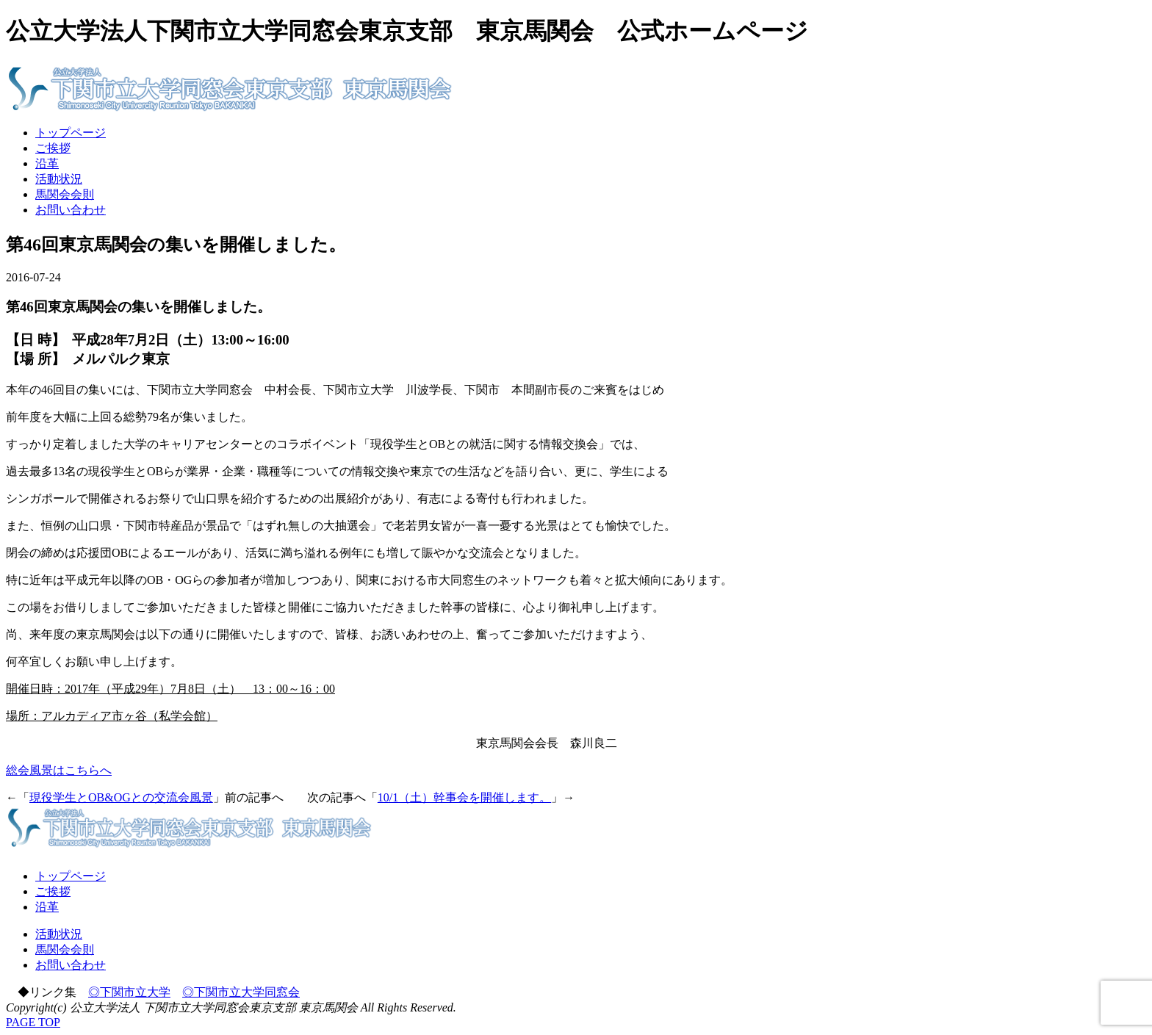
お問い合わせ (70, 209)
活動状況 (58, 179)
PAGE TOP (33, 1022)
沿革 (47, 163)
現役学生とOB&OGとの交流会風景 (121, 797)
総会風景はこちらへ (59, 770)
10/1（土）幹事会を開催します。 (464, 797)
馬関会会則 (64, 194)
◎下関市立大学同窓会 (241, 992)
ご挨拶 (53, 148)
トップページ (70, 132)
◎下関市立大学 (129, 992)
